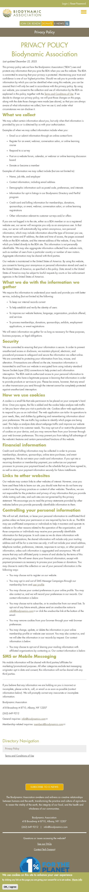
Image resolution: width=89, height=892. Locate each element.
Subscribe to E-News (44, 787)
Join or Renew (30, 23)
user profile (38, 584)
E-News (59, 23)
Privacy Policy (12, 748)
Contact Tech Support (44, 849)
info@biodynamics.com (22, 611)
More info (77, 880)
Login (65, 3)
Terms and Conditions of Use (59, 94)
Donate (47, 23)
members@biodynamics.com (49, 724)
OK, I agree (10, 887)
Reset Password (78, 3)
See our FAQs (44, 844)
